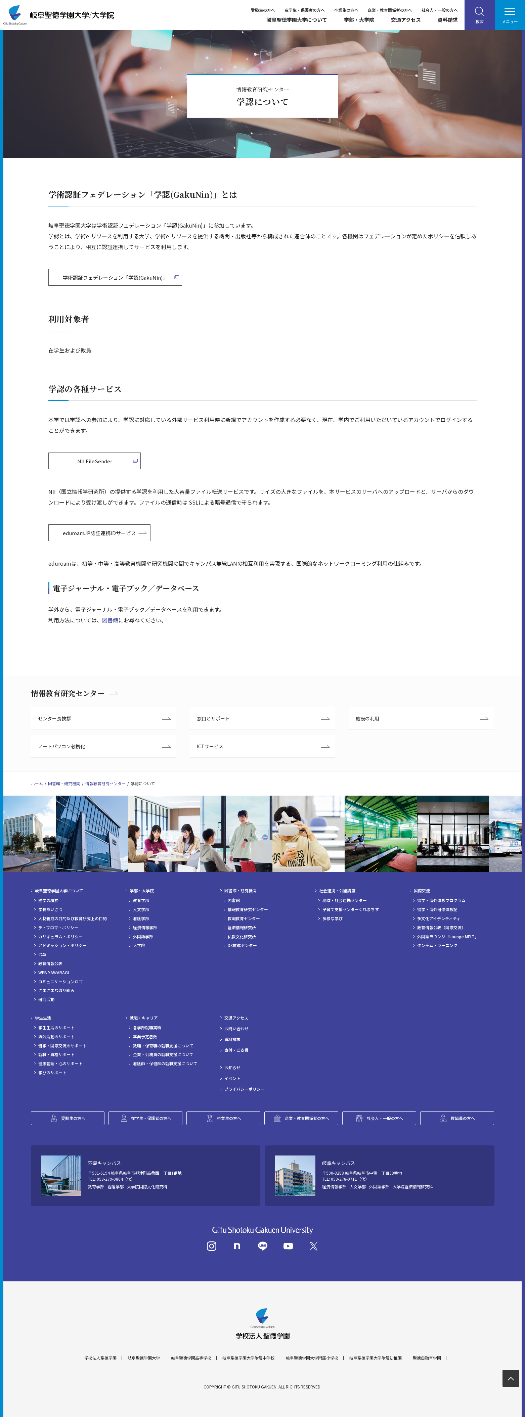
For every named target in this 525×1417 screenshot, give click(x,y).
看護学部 (141, 918)
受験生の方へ (263, 10)
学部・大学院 (359, 19)
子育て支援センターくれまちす (350, 909)
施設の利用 (367, 718)
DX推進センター (242, 945)
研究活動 (46, 999)
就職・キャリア (144, 1018)
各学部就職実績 (147, 1027)
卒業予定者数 (145, 1036)
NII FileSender (94, 461)
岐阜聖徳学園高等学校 (191, 1358)
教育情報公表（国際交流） (441, 927)
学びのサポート (52, 1072)
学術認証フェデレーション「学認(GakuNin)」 (115, 277)
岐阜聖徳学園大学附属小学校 (312, 1358)
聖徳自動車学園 (427, 1358)
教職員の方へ (463, 1118)
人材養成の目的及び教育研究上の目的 (72, 918)
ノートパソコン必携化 (61, 746)
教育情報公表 (50, 963)
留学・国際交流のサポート (62, 1045)
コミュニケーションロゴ (60, 981)
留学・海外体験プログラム (441, 900)
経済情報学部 (145, 927)
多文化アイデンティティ (439, 918)
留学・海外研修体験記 (437, 909)
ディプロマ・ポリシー (58, 927)
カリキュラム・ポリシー (60, 936)
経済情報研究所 (242, 927)
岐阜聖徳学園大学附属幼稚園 (375, 1358)
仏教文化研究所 (242, 936)
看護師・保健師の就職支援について (165, 1063)
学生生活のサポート (56, 1027)
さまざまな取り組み (56, 990)
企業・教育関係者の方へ (390, 10)
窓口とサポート (213, 718)
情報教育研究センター (67, 693)
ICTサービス (210, 746)
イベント (232, 1078)
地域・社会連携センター (344, 900)
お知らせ (232, 1068)
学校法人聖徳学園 (100, 1358)
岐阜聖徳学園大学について (297, 19)
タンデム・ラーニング (437, 945)
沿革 (42, 954)
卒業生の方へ (346, 10)
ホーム (37, 783)
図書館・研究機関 (64, 783)
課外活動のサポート (56, 1036)
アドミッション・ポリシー (62, 945)
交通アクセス (406, 19)
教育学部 (141, 900)
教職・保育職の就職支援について (163, 1045)
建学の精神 (48, 900)
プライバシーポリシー (244, 1089)
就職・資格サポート (56, 1054)
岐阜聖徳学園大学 (144, 1358)
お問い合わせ (236, 1029)
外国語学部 (143, 936)
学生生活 (43, 1018)
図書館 (110, 620)
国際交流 (422, 891)
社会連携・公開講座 (337, 891)
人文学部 (141, 909)
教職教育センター (244, 918)
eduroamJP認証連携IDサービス (99, 532)
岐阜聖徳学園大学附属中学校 (248, 1358)
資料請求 (448, 19)
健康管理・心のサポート (60, 1063)
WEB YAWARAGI (53, 972)
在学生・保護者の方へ (305, 10)
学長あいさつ (50, 909)
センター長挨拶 (54, 718)
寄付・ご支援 (236, 1050)
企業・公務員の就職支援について (163, 1054)
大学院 (139, 945)
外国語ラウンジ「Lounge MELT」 (448, 936)
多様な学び (332, 918)
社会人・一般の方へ (440, 10)
